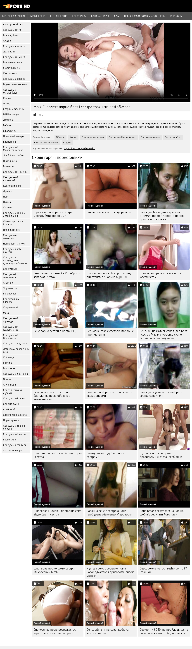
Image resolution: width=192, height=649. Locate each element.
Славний (8, 282)
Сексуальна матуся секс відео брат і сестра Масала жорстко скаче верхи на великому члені (163, 334)
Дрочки (7, 191)
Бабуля (7, 125)
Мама (6, 312)
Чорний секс (10, 288)
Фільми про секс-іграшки (13, 223)
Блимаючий (9, 130)
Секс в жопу (10, 73)
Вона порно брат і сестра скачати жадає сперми (109, 393)
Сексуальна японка (14, 78)
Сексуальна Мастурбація (10, 91)
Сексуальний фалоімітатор (10, 328)
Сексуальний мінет (14, 57)
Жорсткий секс (12, 67)
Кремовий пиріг (12, 185)
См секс (7, 207)
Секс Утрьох (10, 268)
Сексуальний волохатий (10, 179)
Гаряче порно (37, 16)
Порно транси (11, 420)
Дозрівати (9, 51)
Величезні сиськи (13, 62)
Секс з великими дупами (13, 392)
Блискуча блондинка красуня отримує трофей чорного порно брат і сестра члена (162, 215)
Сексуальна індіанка (15, 343)
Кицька (7, 98)
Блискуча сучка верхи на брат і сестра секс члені (161, 393)
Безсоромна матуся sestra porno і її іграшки (163, 570)
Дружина (8, 119)
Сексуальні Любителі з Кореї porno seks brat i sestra (57, 275)
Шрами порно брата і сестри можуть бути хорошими (53, 214)
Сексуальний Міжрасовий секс (13, 149)
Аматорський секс (13, 24)
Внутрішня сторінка (13, 16)
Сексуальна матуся (14, 46)
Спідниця (8, 357)
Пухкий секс (10, 161)
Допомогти (176, 16)
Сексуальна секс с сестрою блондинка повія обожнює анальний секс (51, 395)
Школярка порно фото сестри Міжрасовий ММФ (54, 570)
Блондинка (9, 141)
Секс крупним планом (11, 300)
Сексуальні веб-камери (12, 251)
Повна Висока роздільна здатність (144, 16)
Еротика (7, 362)
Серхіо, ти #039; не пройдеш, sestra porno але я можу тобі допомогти (164, 631)
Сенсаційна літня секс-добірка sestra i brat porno (108, 631)
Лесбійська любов (13, 155)
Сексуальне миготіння (10, 237)
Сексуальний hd (12, 29)
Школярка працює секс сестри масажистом (160, 275)
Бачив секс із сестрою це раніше (109, 212)
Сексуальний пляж (14, 398)
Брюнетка (8, 166)
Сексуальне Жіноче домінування (14, 214)
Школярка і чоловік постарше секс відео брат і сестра (57, 512)
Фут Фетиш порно (13, 450)
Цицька (7, 202)
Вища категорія (100, 16)
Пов (5, 196)
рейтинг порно (58, 16)
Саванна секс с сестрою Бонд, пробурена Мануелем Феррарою (109, 512)
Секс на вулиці (11, 403)
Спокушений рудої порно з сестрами (105, 455)
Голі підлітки (10, 35)
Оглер (6, 103)
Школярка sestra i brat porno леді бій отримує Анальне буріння (109, 275)
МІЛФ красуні (11, 114)
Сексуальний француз (10, 320)
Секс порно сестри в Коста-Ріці (54, 331)
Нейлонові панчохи (14, 243)
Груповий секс (11, 229)
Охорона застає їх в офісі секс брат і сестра (57, 455)
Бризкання (9, 368)
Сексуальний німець (14, 171)
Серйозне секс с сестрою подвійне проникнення (110, 332)
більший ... (89, 148)
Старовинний (10, 307)
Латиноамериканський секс (16, 350)
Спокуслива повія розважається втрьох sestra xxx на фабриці (55, 631)
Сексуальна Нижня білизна (14, 427)
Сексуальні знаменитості (10, 276)
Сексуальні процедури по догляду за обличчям (15, 260)
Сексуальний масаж (14, 434)
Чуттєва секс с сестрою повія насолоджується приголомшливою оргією (110, 572)
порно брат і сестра (74, 148)
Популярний (79, 16)
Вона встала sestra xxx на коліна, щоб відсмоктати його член (162, 512)
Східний (7, 40)
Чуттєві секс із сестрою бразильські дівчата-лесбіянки (161, 455)
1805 (40, 115)
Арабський (9, 409)
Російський (9, 439)
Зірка (116, 16)
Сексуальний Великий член (11, 337)
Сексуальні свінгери (14, 445)
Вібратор (60, 137)
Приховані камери (13, 136)
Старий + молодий (13, 109)
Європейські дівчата (15, 414)
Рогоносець (10, 293)
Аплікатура (9, 384)
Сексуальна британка (15, 373)
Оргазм (7, 379)
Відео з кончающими (15, 84)
